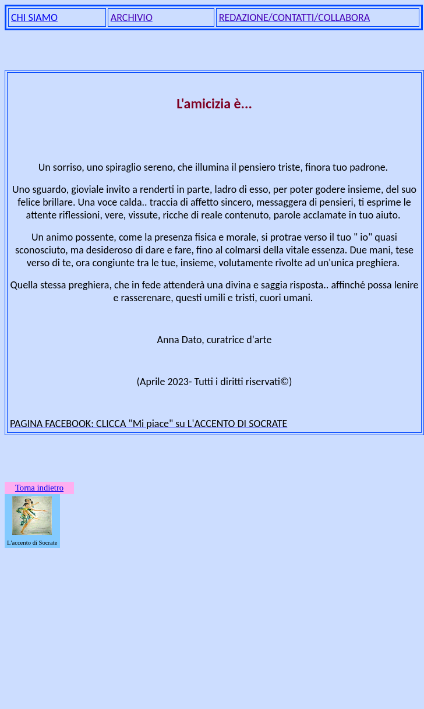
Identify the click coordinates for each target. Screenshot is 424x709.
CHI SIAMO (34, 17)
